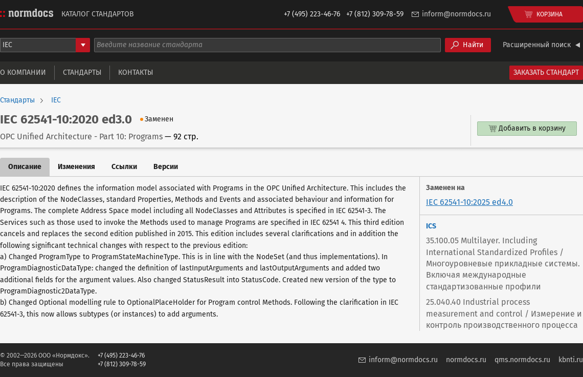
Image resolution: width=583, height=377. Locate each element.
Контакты (135, 72)
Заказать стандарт (546, 72)
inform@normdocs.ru (456, 14)
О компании (23, 72)
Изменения (76, 166)
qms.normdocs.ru (522, 359)
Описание (24, 166)
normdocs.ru (466, 359)
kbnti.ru (570, 359)
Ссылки (124, 166)
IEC (56, 100)
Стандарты (82, 72)
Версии (165, 166)
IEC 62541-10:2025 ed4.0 (469, 202)
